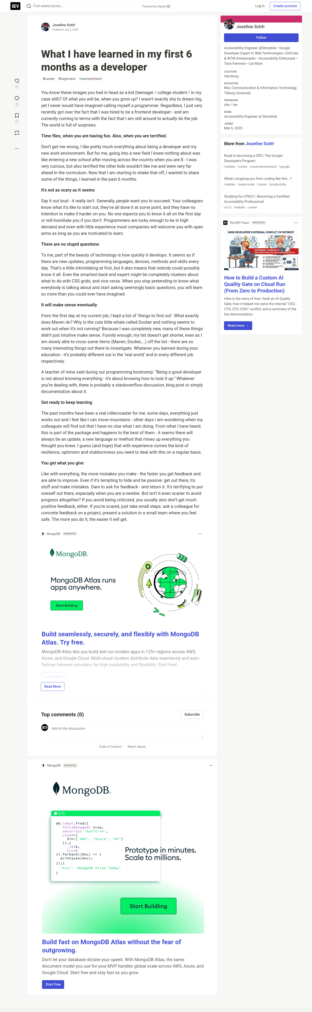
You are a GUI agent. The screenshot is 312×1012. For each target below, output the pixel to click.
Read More (52, 686)
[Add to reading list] (17, 118)
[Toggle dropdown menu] (200, 533)
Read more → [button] (238, 325)
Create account (285, 6)
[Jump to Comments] (17, 100)
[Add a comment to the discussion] (126, 731)
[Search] (28, 6)
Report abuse (137, 746)
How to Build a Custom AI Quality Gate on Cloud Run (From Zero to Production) (254, 284)
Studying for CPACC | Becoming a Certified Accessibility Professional (261, 202)
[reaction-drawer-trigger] (17, 83)
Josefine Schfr (63, 25)
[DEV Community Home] (15, 6)
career (49, 78)
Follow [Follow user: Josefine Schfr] (261, 38)
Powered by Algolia (156, 6)
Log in (260, 6)
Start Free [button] (53, 984)
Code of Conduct (110, 746)
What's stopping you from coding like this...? (261, 182)
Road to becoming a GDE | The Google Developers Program (261, 161)
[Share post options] (17, 148)
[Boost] (17, 132)
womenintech (90, 78)
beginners (67, 78)
